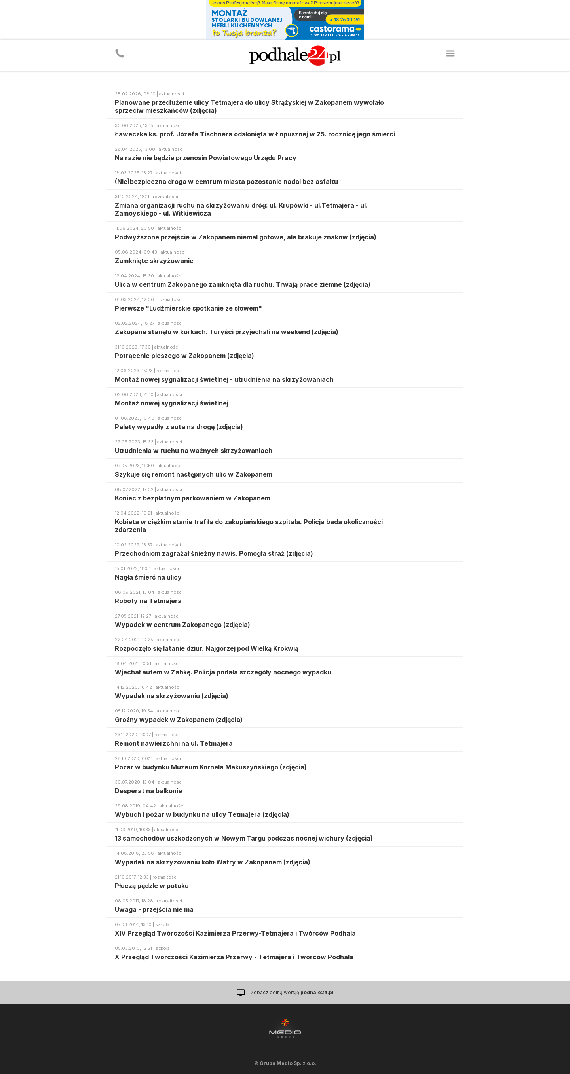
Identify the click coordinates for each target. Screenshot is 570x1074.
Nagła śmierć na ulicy (148, 577)
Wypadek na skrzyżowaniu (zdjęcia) (171, 696)
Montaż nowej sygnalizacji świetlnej (171, 403)
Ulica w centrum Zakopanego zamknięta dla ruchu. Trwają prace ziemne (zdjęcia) (242, 284)
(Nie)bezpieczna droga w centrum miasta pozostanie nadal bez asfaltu (226, 182)
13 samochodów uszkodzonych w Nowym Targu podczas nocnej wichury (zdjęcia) (244, 838)
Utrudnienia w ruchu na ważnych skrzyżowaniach (193, 451)
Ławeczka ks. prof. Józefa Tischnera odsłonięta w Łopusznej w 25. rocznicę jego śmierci (255, 134)
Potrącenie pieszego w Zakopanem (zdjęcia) (184, 356)
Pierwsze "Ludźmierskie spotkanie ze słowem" (188, 308)
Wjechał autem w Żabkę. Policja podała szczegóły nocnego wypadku (223, 672)
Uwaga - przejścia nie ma (154, 909)
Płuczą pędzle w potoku (152, 886)
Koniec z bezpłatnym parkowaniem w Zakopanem (192, 498)
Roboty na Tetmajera (148, 601)
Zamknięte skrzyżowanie (154, 261)
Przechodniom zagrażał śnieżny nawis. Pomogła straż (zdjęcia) (214, 553)
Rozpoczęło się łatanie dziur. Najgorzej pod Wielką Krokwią (206, 648)
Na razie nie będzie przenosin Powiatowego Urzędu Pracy (205, 158)
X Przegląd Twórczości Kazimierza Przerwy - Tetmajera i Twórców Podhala (234, 957)
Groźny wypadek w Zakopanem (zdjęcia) (179, 720)
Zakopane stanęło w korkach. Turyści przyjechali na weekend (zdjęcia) (226, 332)
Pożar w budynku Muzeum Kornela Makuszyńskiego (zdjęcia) (211, 767)
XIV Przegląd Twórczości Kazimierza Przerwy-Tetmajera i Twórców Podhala (235, 933)
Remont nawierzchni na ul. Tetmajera (174, 743)
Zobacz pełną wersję (292, 992)
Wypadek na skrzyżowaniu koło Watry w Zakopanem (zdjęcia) (212, 862)
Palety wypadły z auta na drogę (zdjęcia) (179, 427)
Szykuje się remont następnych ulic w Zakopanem (193, 474)
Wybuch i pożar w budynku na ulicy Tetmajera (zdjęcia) (202, 814)
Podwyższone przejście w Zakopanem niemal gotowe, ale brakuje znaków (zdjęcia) (245, 237)
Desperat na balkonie (148, 791)
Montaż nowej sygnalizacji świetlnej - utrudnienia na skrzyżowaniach (224, 379)
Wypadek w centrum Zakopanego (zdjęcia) (182, 625)
